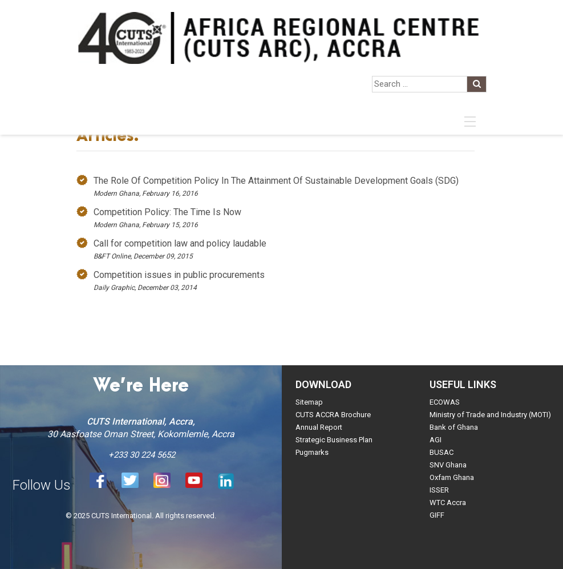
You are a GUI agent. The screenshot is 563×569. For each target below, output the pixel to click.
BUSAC (441, 452)
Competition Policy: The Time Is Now (167, 212)
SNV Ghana (448, 465)
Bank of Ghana (454, 427)
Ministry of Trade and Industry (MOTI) (490, 414)
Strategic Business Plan (333, 439)
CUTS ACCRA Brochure (333, 414)
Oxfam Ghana (452, 477)
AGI (436, 439)
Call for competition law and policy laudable (180, 243)
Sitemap (309, 402)
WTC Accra (448, 502)
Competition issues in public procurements (179, 274)
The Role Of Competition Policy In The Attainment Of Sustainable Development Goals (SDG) (276, 180)
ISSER (439, 490)
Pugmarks (312, 452)
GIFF (437, 515)
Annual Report (318, 427)
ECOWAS (445, 402)
